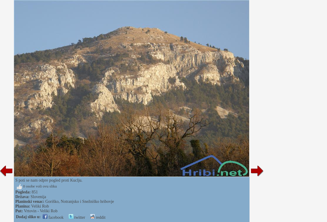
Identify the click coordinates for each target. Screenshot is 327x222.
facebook (53, 217)
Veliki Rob (40, 206)
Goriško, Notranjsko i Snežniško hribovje (79, 201)
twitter (77, 217)
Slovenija (38, 197)
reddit (97, 217)
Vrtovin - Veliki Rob (40, 211)
